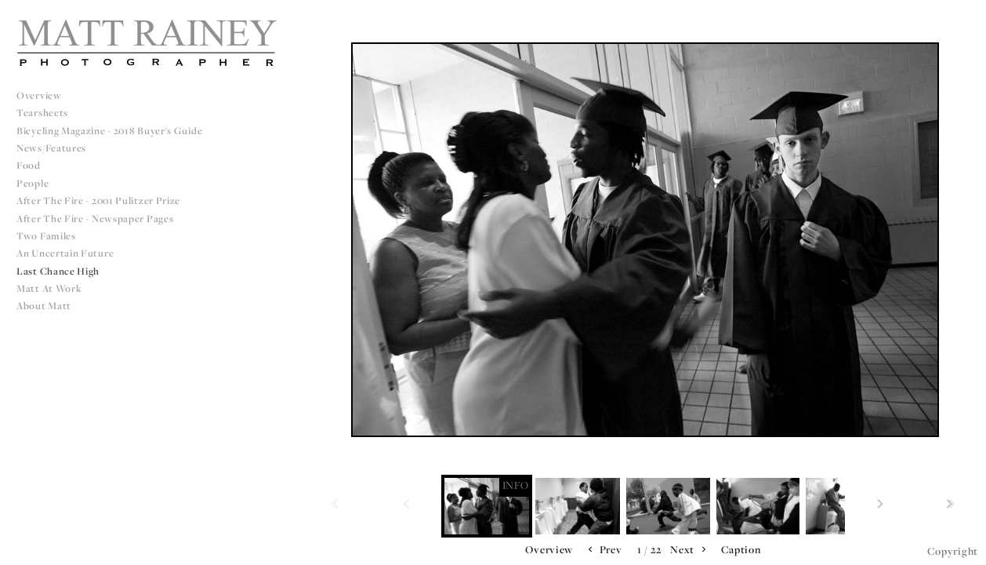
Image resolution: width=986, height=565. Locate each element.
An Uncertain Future (65, 253)
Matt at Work (49, 288)
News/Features (51, 148)
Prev (603, 550)
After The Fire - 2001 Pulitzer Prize (98, 200)
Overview (39, 95)
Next (689, 550)
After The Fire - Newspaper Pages (94, 218)
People (32, 183)
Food (28, 165)
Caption (741, 549)
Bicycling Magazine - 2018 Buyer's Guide (109, 130)
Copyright (952, 551)
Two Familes (46, 235)
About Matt (43, 305)
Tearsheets (42, 112)
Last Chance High (58, 271)
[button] (549, 550)
